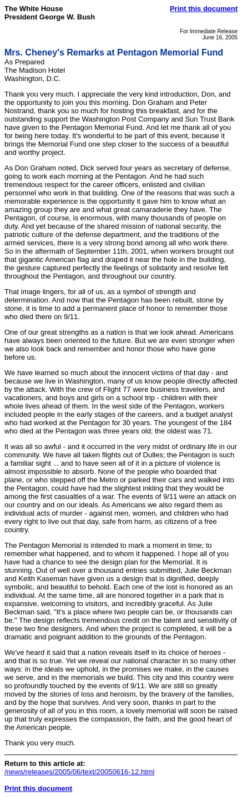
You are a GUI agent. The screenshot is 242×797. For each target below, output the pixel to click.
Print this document (204, 8)
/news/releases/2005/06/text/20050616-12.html (79, 772)
